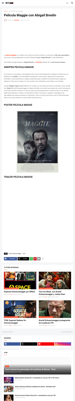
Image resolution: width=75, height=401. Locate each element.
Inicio (5, 11)
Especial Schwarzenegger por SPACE (19, 292)
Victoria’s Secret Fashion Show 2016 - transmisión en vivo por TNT (35, 395)
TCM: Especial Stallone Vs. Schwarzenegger (15, 321)
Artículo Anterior (8, 332)
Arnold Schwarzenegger (16, 11)
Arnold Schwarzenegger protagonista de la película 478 (54, 321)
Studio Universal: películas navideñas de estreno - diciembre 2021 (35, 386)
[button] (2, 3)
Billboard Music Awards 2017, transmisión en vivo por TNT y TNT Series (37, 378)
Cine (24, 253)
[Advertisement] (37, 38)
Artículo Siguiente (66, 332)
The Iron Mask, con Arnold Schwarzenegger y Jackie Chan (52, 293)
